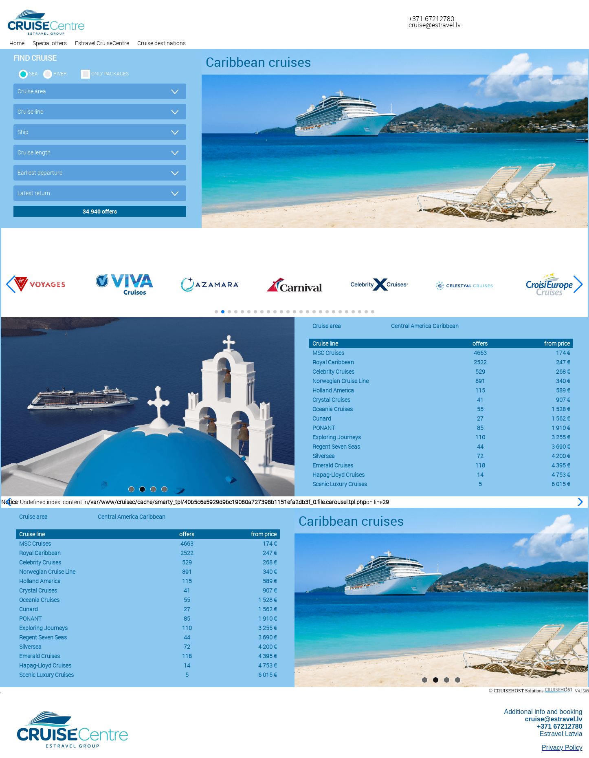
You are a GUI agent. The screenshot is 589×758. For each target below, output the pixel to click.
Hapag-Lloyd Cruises (338, 474)
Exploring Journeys (336, 437)
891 (480, 381)
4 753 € (561, 474)
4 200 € (561, 456)
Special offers (50, 43)
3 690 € (561, 446)
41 (480, 399)
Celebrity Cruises (333, 371)
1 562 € (561, 418)
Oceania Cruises (332, 409)
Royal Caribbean (333, 362)
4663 (480, 353)
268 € (563, 371)
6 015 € (561, 484)
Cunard (321, 418)
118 (480, 465)
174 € (563, 353)
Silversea (323, 456)
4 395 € (561, 465)
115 (480, 390)
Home (16, 43)
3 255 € (561, 437)
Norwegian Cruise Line (340, 381)
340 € (563, 381)
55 (480, 409)
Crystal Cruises (331, 399)
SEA (33, 73)
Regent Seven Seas (336, 446)
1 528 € (561, 409)
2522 (480, 362)
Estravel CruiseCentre (102, 43)
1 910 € (561, 428)
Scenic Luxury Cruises (339, 484)
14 (480, 474)
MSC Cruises (328, 353)
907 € (563, 399)
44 (480, 446)
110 (480, 437)
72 (480, 456)
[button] (578, 284)
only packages (110, 73)
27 (480, 418)
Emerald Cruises (332, 465)
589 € (563, 390)
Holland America (333, 390)
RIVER (60, 73)
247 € (563, 362)
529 (480, 371)
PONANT (323, 428)
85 (480, 428)
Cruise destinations (161, 43)
